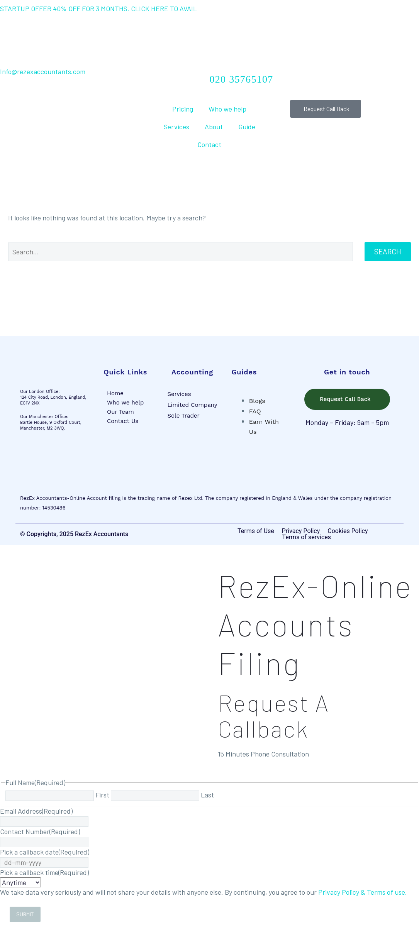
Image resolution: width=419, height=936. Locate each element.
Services (176, 126)
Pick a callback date (44, 852)
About (214, 126)
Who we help (227, 109)
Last (207, 795)
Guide (246, 126)
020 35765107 (241, 79)
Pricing (182, 109)
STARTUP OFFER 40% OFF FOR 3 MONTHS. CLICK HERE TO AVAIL (98, 8)
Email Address (36, 811)
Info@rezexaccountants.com (42, 71)
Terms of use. (387, 892)
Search (387, 251)
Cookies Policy (347, 531)
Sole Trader (183, 415)
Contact (209, 144)
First (102, 795)
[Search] (180, 251)
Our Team (120, 411)
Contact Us (122, 421)
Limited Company (192, 404)
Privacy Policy (301, 531)
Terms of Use (255, 531)
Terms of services (306, 538)
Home (115, 393)
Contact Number (40, 832)
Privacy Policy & (342, 892)
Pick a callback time (44, 872)
